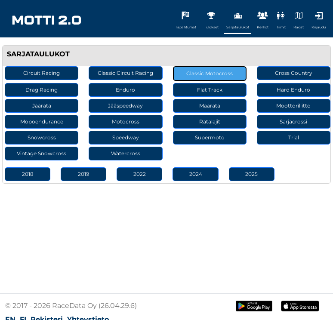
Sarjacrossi (293, 121)
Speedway (125, 137)
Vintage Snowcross (41, 153)
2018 (28, 174)
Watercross (125, 153)
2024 (195, 174)
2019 (83, 174)
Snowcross (42, 137)
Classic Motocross (209, 73)
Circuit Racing (41, 73)
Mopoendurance (41, 121)
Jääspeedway (125, 105)
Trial (293, 137)
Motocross (125, 121)
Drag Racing (41, 89)
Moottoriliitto (293, 105)
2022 (139, 174)
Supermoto (210, 137)
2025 (251, 174)
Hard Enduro (293, 89)
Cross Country (293, 73)
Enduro (125, 89)
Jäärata (41, 105)
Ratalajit (209, 121)
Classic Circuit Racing (125, 73)
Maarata (209, 105)
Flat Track (209, 89)
